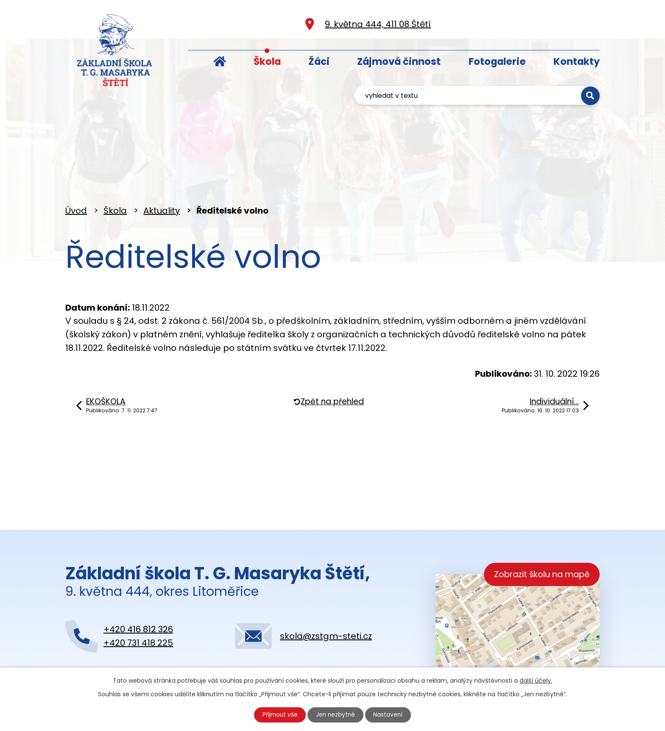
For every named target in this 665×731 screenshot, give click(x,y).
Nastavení (390, 714)
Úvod (219, 59)
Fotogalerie (497, 61)
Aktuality (161, 172)
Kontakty (576, 61)
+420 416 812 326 (138, 591)
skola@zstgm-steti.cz (326, 598)
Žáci (319, 61)
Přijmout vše (279, 714)
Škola (267, 61)
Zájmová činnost (399, 61)
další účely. (536, 679)
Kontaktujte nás (116, 651)
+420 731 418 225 (138, 605)
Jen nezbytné (336, 714)
